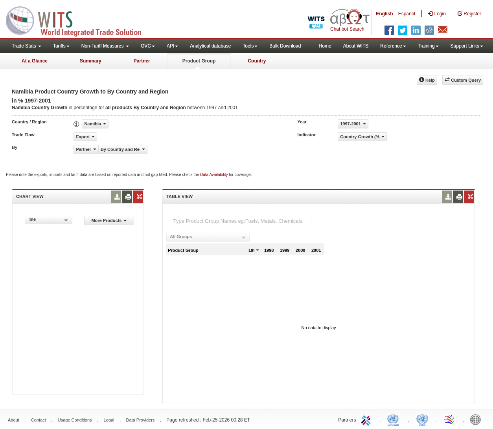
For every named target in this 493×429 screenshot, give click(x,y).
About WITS (356, 46)
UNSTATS (422, 419)
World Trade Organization (450, 419)
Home (325, 46)
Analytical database (210, 46)
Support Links (467, 46)
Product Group (199, 61)
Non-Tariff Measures (105, 46)
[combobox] (48, 220)
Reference (393, 46)
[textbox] (242, 221)
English (384, 13)
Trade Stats (26, 46)
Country (257, 61)
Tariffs (61, 46)
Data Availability (214, 174)
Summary (90, 61)
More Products (109, 220)
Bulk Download (285, 46)
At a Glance (35, 61)
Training (428, 46)
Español (406, 13)
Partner (142, 61)
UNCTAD (395, 419)
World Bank (477, 419)
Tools (250, 46)
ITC (367, 419)
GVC (148, 46)
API (172, 46)
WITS (78, 19)
